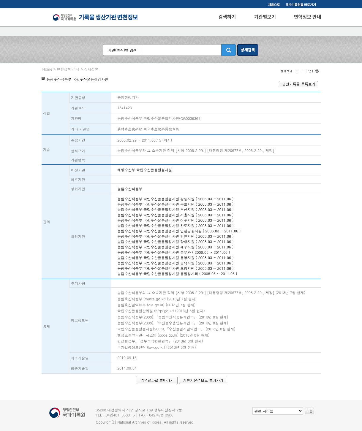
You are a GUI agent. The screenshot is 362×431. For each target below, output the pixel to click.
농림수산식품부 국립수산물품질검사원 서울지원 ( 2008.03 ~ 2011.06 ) (175, 214)
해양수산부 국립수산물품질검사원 (144, 169)
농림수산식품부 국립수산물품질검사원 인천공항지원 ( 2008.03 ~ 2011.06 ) (179, 230)
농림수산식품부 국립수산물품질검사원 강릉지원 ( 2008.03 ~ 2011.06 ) (175, 198)
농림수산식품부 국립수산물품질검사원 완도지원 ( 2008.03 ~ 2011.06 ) (175, 225)
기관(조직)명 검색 (122, 50)
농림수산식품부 (129, 188)
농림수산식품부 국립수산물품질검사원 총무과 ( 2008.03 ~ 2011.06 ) (173, 252)
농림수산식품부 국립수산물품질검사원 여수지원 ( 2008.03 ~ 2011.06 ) (175, 220)
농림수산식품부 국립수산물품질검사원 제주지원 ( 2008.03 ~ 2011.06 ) (175, 246)
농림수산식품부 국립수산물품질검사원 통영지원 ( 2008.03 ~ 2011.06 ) (175, 257)
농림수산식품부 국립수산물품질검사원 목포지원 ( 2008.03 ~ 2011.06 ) (175, 204)
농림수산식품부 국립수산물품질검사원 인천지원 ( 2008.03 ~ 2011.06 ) (175, 236)
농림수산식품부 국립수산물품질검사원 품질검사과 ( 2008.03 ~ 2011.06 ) (177, 273)
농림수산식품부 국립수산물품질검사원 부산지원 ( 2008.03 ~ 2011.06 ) (175, 209)
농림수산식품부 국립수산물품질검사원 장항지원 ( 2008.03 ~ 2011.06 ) (175, 241)
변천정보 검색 (68, 69)
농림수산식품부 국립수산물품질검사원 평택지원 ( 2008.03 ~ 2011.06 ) (175, 262)
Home (47, 69)
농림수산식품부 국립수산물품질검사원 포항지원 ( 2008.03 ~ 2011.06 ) (175, 268)
